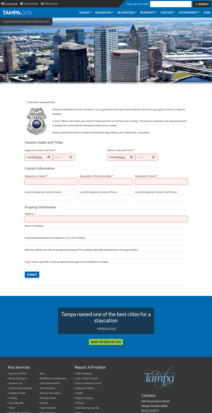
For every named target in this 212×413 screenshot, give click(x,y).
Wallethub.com (106, 328)
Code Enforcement (50, 383)
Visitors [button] (167, 12)
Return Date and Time (120, 150)
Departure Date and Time (39, 150)
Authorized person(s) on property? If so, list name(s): (55, 238)
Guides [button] (84, 12)
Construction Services (20, 388)
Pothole (79, 402)
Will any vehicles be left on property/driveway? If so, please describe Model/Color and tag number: (81, 250)
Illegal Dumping (84, 398)
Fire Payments (47, 388)
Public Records (48, 407)
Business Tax (15, 383)
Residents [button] (147, 12)
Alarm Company (34, 226)
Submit (32, 274)
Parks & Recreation (50, 393)
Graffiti (79, 393)
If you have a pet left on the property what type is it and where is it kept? (66, 262)
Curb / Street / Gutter (86, 378)
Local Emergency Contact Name (43, 192)
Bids (42, 373)
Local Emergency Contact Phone (98, 192)
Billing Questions (18, 378)
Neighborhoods (17, 393)
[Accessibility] (29, 3)
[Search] (202, 4)
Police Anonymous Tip (87, 407)
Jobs (207, 12)
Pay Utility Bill (16, 402)
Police (12, 407)
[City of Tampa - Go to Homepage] (17, 12)
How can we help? (138, 4)
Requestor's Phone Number (96, 176)
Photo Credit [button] (14, 74)
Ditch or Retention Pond (88, 383)
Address (29, 214)
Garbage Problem (84, 388)
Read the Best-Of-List (106, 342)
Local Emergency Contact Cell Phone (156, 192)
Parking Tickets (48, 398)
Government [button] (188, 12)
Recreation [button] (125, 12)
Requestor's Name (35, 176)
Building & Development (53, 378)
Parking (13, 398)
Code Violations (83, 373)
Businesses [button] (103, 12)
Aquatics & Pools (17, 373)
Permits (44, 402)
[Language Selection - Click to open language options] (9, 3)
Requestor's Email (145, 176)
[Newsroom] (49, 3)
